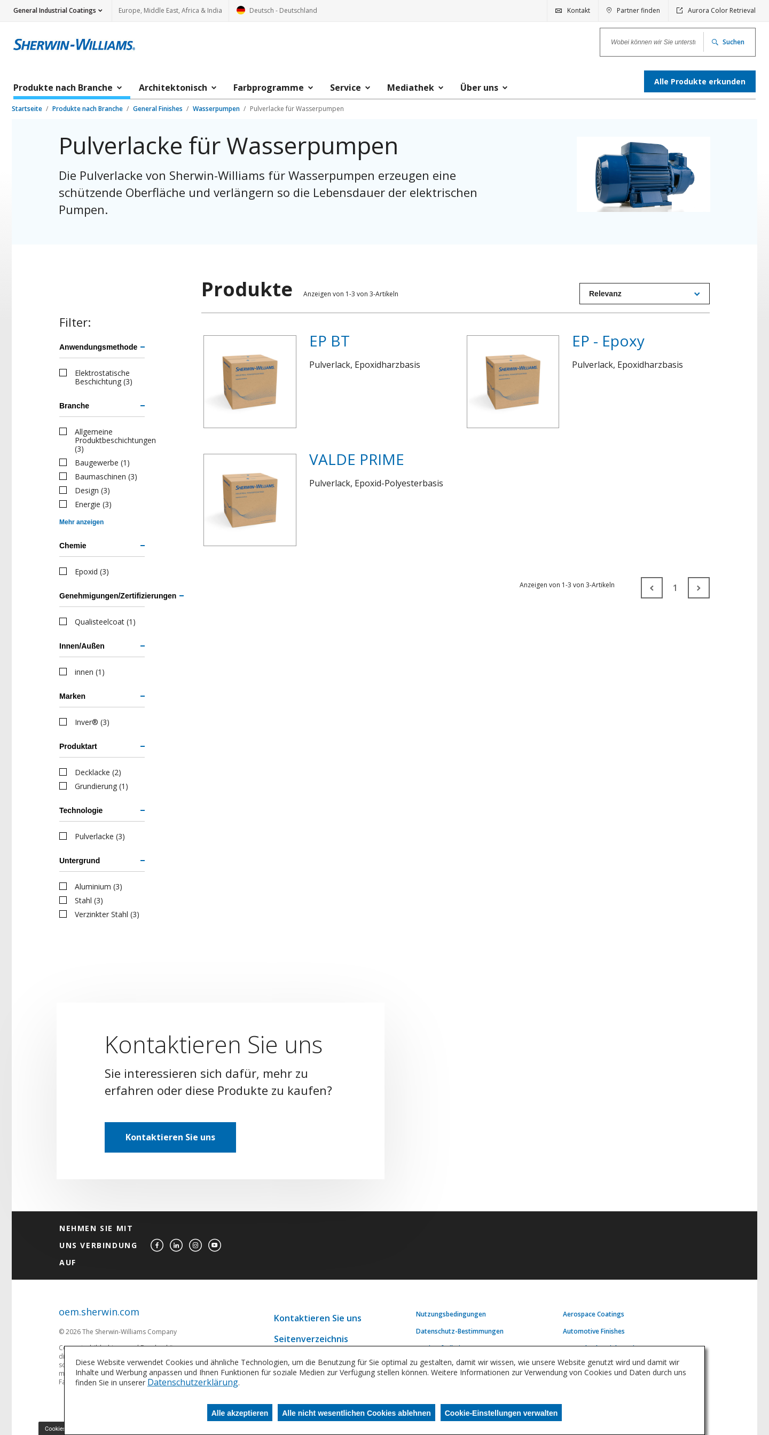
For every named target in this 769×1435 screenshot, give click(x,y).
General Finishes (158, 108)
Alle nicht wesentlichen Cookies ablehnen (356, 1413)
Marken (72, 696)
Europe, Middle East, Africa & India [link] (170, 10)
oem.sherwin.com (99, 1312)
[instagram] (195, 1245)
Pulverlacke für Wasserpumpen (297, 108)
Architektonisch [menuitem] (173, 87)
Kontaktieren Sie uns (170, 1137)
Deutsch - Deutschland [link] (277, 13)
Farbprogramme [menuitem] (268, 87)
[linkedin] (176, 1245)
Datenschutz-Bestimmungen (460, 1331)
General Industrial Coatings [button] (54, 10)
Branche (74, 405)
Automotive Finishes (594, 1331)
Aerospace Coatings (593, 1314)
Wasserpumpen (217, 108)
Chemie (73, 545)
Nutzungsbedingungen (451, 1314)
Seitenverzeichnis (311, 1339)
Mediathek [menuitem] (410, 87)
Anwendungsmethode (98, 347)
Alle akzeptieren (240, 1413)
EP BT (329, 340)
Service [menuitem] (345, 87)
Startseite (28, 108)
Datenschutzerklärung (192, 1382)
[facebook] (157, 1245)
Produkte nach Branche (88, 108)
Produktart (78, 746)
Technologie (81, 810)
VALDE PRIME (356, 459)
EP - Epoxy (608, 340)
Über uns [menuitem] (479, 87)
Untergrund (79, 860)
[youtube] (214, 1245)
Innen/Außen (82, 646)
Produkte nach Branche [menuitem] (63, 87)
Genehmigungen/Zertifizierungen (102, 596)
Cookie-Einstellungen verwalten (501, 1413)
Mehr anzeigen (81, 522)
